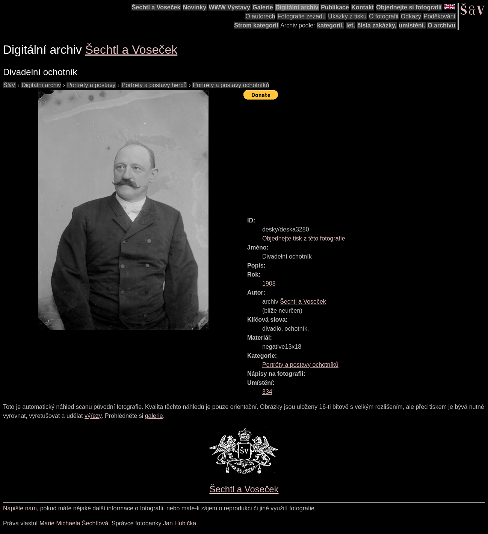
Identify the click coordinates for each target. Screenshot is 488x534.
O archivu (441, 25)
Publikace (335, 7)
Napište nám (20, 508)
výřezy (93, 416)
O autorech (260, 16)
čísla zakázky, (376, 25)
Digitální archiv (297, 7)
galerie (154, 416)
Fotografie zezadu (302, 16)
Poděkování (439, 16)
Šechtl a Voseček (156, 7)
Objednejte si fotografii (408, 7)
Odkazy (411, 16)
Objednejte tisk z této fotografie (303, 238)
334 (267, 392)
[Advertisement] (365, 154)
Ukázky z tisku (347, 16)
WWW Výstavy (229, 7)
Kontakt (362, 7)
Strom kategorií (256, 25)
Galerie (262, 7)
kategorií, (330, 25)
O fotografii (383, 16)
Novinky (194, 7)
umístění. (412, 25)
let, (350, 25)
